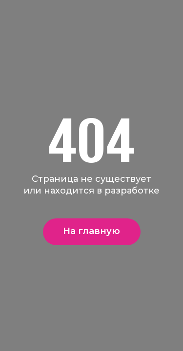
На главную (91, 231)
